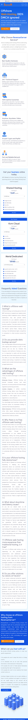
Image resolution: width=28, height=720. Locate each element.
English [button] (7, 1)
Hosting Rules (6, 689)
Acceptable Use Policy (17, 1)
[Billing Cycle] (14, 196)
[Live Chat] (26, 4)
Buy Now (14, 212)
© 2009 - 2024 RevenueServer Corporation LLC (14, 719)
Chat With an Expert (7, 641)
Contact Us (15, 28)
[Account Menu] (23, 4)
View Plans (5, 28)
